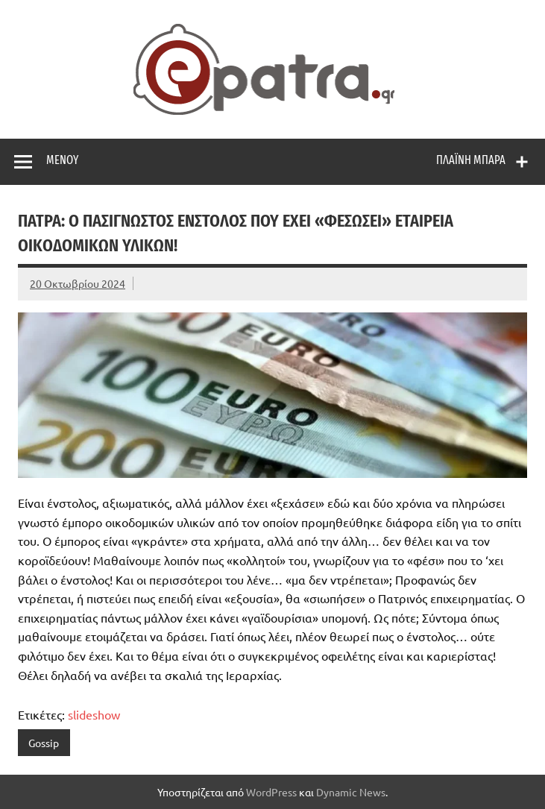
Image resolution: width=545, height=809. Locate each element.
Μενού (62, 160)
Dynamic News (350, 792)
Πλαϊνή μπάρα (470, 160)
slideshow (94, 714)
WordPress (271, 792)
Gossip (43, 742)
